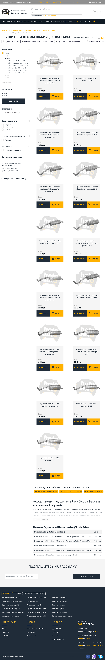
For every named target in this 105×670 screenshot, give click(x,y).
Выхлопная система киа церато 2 (37, 622)
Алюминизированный (13, 150)
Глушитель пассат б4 (59, 607)
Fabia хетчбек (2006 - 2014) (17, 70)
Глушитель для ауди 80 (34, 614)
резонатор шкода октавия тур (46, 501)
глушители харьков (8, 161)
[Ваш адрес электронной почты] (21, 585)
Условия (6, 644)
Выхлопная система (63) (12, 113)
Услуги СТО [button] (70, 21)
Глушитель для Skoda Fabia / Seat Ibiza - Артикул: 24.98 (50, 411)
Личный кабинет (97, 2)
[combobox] (56, 13)
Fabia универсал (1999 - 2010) (18, 63)
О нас (4, 637)
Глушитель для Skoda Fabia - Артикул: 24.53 (86, 411)
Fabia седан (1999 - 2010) (16, 61)
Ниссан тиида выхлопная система (12, 611)
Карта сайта (58, 647)
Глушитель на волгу (58, 614)
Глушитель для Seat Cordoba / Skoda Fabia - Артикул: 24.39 (87, 134)
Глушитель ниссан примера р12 (37, 618)
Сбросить (13, 101)
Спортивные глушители (32, 21)
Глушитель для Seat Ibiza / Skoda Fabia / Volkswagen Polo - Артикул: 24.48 (86, 246)
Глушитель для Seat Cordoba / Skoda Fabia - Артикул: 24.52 (87, 301)
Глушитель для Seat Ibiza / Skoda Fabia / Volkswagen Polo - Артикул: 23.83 (50, 80)
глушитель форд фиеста (10, 168)
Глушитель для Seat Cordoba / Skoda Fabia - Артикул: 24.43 (87, 190)
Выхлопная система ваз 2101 (11, 607)
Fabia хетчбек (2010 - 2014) (17, 73)
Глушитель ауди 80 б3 (59, 618)
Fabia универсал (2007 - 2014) (18, 65)
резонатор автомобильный (11, 163)
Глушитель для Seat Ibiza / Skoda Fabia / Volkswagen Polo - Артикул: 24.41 (50, 191)
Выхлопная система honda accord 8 (13, 622)
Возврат (5, 640)
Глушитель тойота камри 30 (11, 618)
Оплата (55, 640)
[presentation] (55, 585)
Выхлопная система (11, 21)
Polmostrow (9, 127)
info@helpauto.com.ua (77, 666)
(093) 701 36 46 (44, 2)
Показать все (6, 83)
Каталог (56, 644)
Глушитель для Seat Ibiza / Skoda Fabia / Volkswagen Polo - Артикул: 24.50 (50, 302)
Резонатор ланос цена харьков (62, 625)
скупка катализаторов (53, 21)
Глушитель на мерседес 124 (10, 614)
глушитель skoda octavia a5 (71, 501)
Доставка (56, 637)
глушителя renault (8, 166)
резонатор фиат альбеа (49, 15)
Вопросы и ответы (36, 637)
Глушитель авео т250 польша (36, 607)
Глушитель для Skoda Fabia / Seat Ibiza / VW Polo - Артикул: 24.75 (87, 357)
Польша (8, 140)
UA (74, 2)
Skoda (7, 53)
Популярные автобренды (15, 179)
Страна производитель (16, 136)
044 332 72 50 (37, 8)
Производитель (16, 121)
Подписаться (86, 586)
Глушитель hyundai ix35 (59, 622)
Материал (16, 146)
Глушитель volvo (32, 611)
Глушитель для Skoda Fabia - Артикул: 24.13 (86, 79)
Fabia (7, 58)
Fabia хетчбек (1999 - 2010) (17, 68)
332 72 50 (86, 633)
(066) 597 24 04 (58, 2)
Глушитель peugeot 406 (59, 611)
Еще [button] (90, 21)
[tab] (16, 49)
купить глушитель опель (10, 171)
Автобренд (16, 49)
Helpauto (8, 125)
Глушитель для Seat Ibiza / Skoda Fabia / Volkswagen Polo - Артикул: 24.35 (50, 135)
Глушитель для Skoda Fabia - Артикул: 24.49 (50, 467)
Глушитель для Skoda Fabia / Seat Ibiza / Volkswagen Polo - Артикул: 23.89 (49, 357)
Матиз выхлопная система (10, 625)
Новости (31, 640)
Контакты (81, 21)
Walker (7, 130)
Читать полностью (39, 529)
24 (92, 38)
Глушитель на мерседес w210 (36, 625)
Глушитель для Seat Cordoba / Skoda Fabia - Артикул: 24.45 (50, 245)
